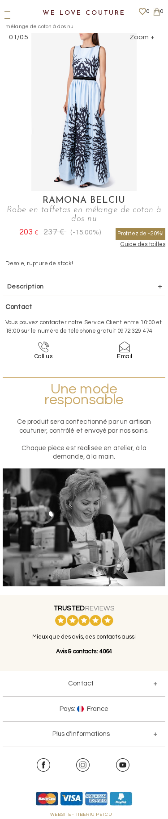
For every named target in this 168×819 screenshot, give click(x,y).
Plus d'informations (81, 734)
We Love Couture (84, 13)
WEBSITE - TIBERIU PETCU (81, 814)
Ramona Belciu (84, 200)
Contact (81, 683)
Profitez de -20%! (140, 233)
